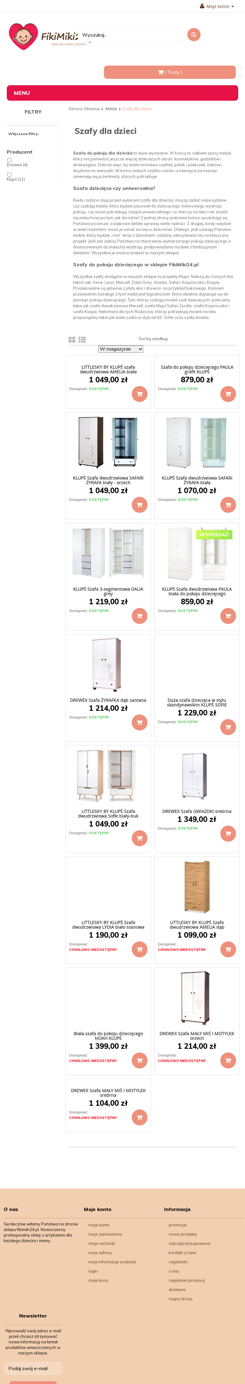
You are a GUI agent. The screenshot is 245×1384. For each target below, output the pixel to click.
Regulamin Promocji (187, 1280)
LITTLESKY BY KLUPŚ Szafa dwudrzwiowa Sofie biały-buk (108, 813)
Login (93, 1271)
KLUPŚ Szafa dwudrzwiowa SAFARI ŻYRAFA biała (197, 480)
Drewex (17, 165)
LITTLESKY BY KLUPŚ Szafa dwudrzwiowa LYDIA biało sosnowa (108, 924)
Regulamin (178, 1261)
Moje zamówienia (105, 1234)
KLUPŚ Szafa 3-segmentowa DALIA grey (108, 591)
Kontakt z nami (182, 1252)
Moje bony (98, 1280)
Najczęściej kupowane (189, 1243)
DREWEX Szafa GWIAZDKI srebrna (196, 811)
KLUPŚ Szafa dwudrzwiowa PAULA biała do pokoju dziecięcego (197, 591)
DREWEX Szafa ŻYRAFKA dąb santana (108, 700)
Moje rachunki (102, 1243)
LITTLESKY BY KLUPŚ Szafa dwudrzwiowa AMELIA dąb (197, 924)
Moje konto (217, 6)
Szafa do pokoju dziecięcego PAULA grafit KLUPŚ (197, 369)
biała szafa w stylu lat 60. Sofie (145, 317)
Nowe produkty (183, 1234)
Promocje (178, 1224)
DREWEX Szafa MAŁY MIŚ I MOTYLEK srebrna (108, 1092)
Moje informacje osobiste (112, 1261)
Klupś (16, 179)
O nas (174, 1271)
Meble (111, 108)
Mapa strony (181, 1298)
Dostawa (177, 1289)
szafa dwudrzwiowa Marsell (116, 305)
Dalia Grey (142, 282)
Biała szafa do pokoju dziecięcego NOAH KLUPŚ (108, 1035)
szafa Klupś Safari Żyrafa (168, 305)
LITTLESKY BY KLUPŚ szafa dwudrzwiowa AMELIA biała (108, 369)
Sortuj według (153, 338)
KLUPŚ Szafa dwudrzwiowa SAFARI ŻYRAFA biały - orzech (108, 480)
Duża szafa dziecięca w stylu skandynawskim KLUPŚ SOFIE (197, 702)
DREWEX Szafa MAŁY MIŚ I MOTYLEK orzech (197, 1035)
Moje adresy (100, 1252)
